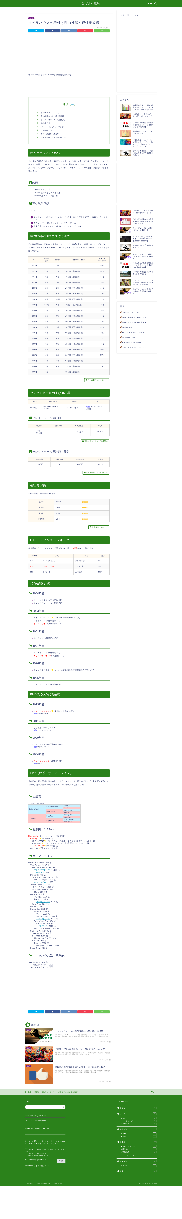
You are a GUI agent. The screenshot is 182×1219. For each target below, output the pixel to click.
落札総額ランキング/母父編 (96, 473)
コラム (138, 1108)
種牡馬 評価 (45, 123)
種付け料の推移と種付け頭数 (53, 116)
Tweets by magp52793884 (35, 1120)
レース (138, 1113)
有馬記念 (139, 1124)
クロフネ (40, 872)
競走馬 (138, 1142)
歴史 (139, 1133)
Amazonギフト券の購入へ (36, 1166)
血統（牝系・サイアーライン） (54, 137)
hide (72, 104)
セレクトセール (139, 1146)
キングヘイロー (41, 882)
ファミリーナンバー (132, 1155)
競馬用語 (138, 1161)
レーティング (139, 1121)
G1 (139, 1118)
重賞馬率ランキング (99, 527)
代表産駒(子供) (47, 130)
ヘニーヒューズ (43, 919)
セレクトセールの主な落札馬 (53, 120)
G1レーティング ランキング (52, 127)
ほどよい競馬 (91, 3)
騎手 (138, 1171)
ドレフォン (43, 926)
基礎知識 (138, 1129)
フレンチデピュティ (43, 870)
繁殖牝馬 (139, 1152)
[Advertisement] (69, 53)
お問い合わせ (58, 1183)
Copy (61, 1161)
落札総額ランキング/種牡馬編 (95, 441)
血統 (139, 1136)
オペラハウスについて (50, 113)
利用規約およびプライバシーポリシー (38, 1183)
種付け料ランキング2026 (97, 380)
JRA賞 (139, 1165)
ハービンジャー (43, 902)
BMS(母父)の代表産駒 (50, 134)
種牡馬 (31, 18)
